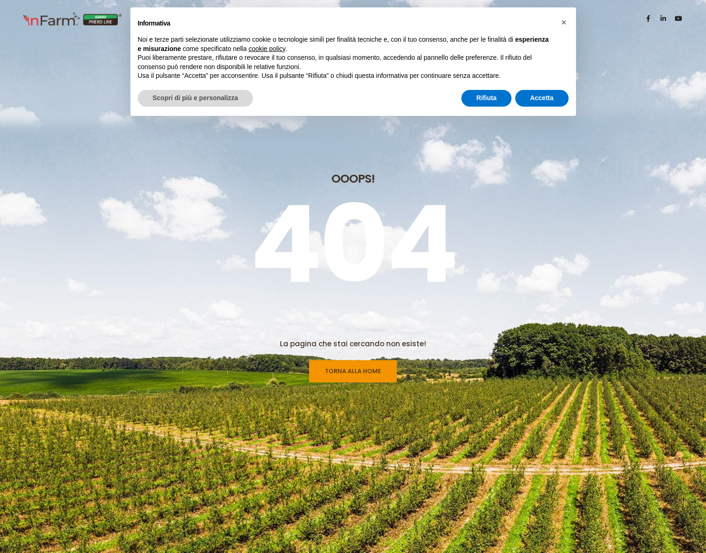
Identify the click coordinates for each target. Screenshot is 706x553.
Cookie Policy (391, 494)
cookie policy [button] (266, 48)
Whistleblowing (393, 529)
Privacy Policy (392, 477)
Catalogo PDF (280, 529)
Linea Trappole (281, 477)
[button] (564, 22)
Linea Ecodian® (283, 512)
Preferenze (388, 512)
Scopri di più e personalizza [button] (195, 98)
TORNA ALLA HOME (353, 261)
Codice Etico (390, 546)
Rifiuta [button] (486, 98)
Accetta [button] (542, 98)
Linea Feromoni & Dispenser (302, 494)
